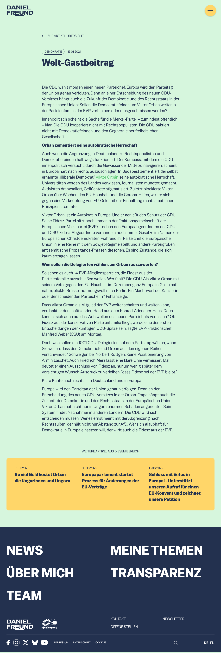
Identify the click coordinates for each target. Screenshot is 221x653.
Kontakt (118, 619)
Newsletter (173, 619)
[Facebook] (8, 643)
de (206, 643)
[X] (26, 643)
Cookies (101, 643)
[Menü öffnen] (210, 10)
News (24, 550)
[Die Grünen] (49, 624)
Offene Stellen (124, 627)
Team (24, 596)
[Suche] (194, 643)
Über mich (40, 573)
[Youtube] (44, 643)
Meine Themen (157, 550)
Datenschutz (82, 643)
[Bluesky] (35, 643)
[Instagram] (16, 643)
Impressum (61, 643)
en (212, 643)
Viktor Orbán (107, 177)
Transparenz (156, 573)
